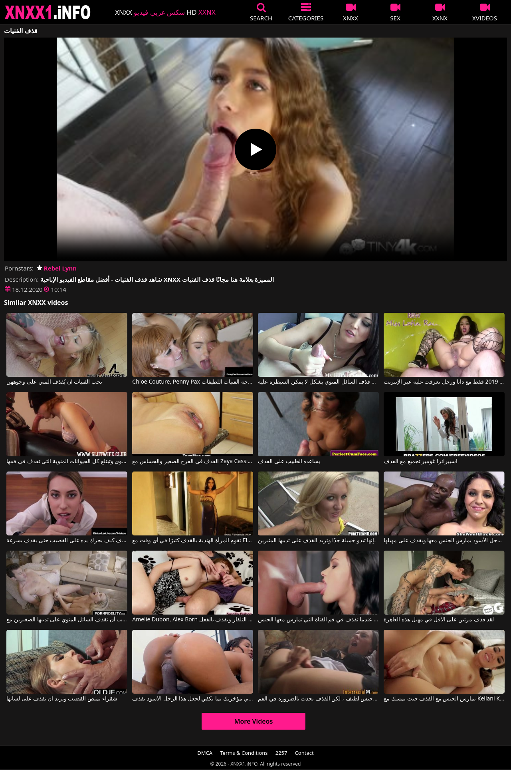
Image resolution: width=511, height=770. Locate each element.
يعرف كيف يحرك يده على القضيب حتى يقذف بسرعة (66, 540)
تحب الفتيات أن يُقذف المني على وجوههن (54, 382)
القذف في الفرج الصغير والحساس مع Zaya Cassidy (192, 461)
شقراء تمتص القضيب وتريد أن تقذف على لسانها (61, 699)
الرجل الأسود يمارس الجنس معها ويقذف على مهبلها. (444, 540)
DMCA (204, 752)
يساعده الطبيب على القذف (289, 461)
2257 (281, 752)
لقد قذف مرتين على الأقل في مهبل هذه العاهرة (439, 620)
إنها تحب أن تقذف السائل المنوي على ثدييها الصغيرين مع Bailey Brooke (66, 620)
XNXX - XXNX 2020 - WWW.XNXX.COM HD (48, 12)
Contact (304, 752)
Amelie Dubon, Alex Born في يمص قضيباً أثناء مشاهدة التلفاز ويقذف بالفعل (192, 620)
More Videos (253, 721)
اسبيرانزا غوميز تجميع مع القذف (421, 461)
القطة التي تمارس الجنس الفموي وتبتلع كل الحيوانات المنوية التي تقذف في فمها (66, 461)
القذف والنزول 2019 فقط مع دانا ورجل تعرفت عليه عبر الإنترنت (444, 382)
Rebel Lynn (57, 268)
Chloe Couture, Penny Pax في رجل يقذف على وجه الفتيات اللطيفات (192, 382)
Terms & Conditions (243, 752)
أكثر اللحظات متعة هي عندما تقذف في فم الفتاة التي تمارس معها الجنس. (318, 620)
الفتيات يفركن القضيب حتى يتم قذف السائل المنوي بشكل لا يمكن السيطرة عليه (318, 382)
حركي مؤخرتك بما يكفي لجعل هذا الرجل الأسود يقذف (192, 699)
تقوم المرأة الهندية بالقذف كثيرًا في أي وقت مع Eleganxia (192, 540)
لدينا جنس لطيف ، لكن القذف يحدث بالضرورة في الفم (318, 699)
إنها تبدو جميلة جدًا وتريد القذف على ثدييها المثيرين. (317, 540)
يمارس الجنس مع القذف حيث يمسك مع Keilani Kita (444, 699)
